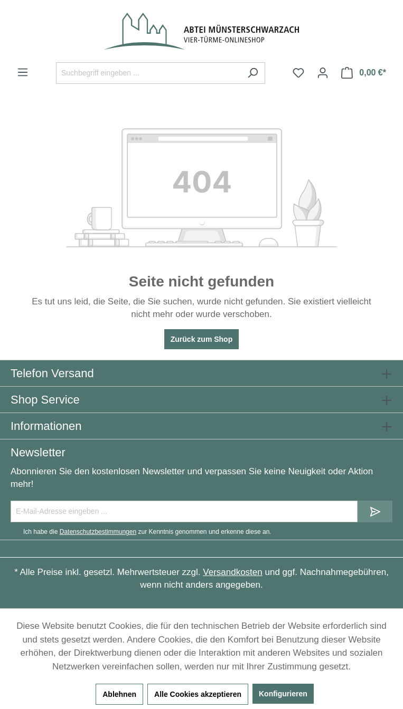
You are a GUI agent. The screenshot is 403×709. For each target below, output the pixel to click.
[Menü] (23, 72)
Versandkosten (232, 572)
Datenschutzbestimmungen (98, 531)
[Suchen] (252, 73)
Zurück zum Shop (201, 339)
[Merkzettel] (298, 73)
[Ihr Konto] (323, 73)
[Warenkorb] (363, 73)
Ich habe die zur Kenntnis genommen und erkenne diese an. (147, 531)
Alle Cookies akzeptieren (197, 694)
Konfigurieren (283, 693)
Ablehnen (119, 694)
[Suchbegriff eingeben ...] (148, 73)
